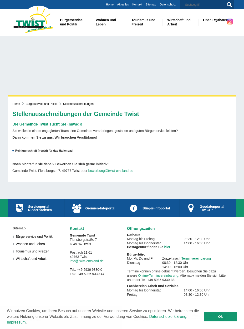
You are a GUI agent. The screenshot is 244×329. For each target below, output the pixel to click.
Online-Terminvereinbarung (158, 275)
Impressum (16, 322)
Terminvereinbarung (196, 258)
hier (167, 247)
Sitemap (151, 4)
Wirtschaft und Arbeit (31, 259)
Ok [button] (220, 317)
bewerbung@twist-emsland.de (110, 171)
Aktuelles (123, 4)
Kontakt (137, 4)
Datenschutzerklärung (167, 316)
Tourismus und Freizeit (32, 251)
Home (110, 4)
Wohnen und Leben (30, 244)
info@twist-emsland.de (87, 261)
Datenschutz (168, 4)
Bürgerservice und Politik (41, 104)
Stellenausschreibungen (78, 104)
